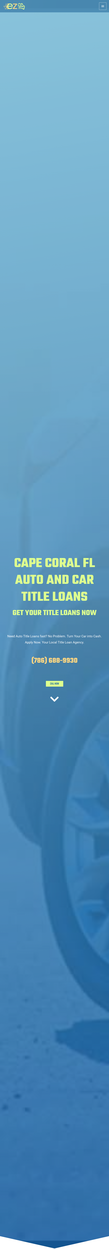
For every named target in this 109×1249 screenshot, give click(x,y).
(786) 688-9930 (54, 660)
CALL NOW (54, 684)
